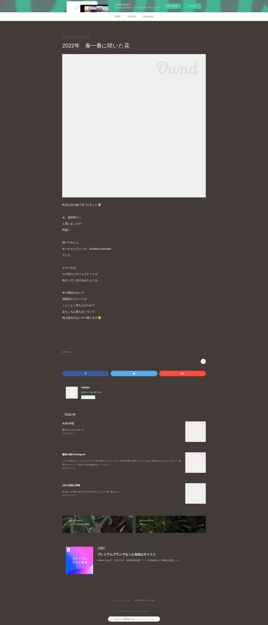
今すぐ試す (172, 6)
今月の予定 (68, 423)
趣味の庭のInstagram (74, 454)
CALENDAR (148, 16)
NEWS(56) (66, 352)
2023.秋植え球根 (71, 485)
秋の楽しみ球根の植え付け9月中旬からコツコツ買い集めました (91, 492)
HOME (117, 16)
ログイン (192, 6)
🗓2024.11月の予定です (73, 430)
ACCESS (131, 16)
